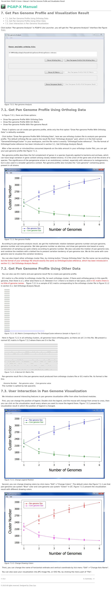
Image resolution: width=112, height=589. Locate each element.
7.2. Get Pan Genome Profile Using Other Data (25, 21)
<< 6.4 (3, 579)
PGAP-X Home (16, 1)
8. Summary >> (88, 579)
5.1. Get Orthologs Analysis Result (67, 144)
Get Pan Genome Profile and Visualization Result (47, 1)
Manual (25, 1)
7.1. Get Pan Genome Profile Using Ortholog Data (26, 18)
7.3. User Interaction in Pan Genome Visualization (27, 23)
